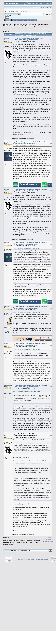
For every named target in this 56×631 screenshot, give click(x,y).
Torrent (7, 18)
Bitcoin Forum (7, 24)
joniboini (7, 306)
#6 (51, 345)
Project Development (26, 24)
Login (23, 20)
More (34, 20)
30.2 (10, 16)
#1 (51, 39)
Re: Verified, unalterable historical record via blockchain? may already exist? (31, 142)
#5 (51, 308)
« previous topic (39, 29)
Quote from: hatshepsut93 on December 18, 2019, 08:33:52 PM (29, 461)
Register (28, 20)
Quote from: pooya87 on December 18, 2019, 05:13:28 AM (28, 440)
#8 (51, 435)
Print (49, 31)
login (21, 11)
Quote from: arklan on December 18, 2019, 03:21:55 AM (27, 349)
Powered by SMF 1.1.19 (20, 559)
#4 (51, 244)
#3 (51, 191)
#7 (51, 386)
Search (18, 20)
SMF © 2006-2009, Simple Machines (38, 559)
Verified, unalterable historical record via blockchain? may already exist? (25, 25)
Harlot (6, 343)
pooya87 (7, 142)
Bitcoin (16, 24)
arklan (6, 38)
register (26, 11)
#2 (51, 143)
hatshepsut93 (9, 385)
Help (13, 20)
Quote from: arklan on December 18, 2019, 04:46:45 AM (27, 248)
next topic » (48, 29)
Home (8, 20)
